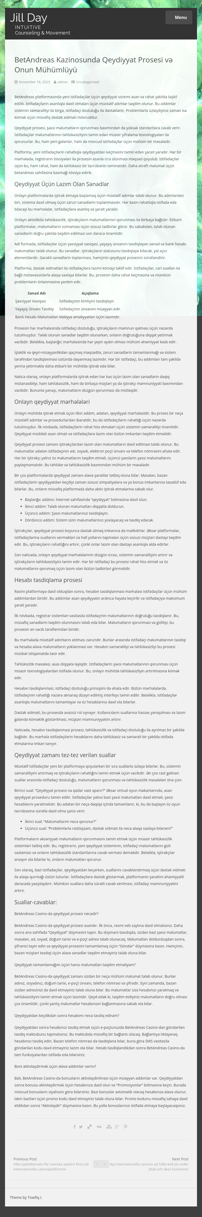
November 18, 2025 (34, 82)
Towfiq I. (35, 1197)
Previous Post (51, 1163)
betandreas (24, 172)
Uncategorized (87, 82)
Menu (179, 17)
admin (63, 82)
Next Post (149, 1163)
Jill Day (28, 17)
